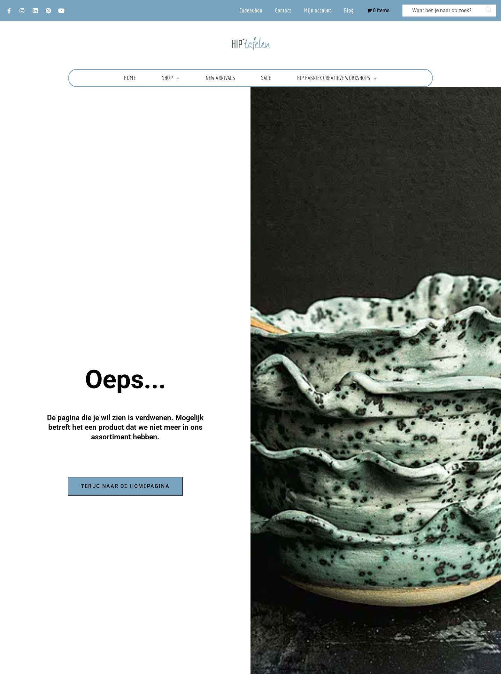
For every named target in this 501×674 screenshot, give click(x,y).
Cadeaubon (250, 10)
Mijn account (317, 10)
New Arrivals (220, 77)
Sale (266, 77)
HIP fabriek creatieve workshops (337, 78)
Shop (171, 78)
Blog (349, 10)
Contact (283, 10)
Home (130, 77)
